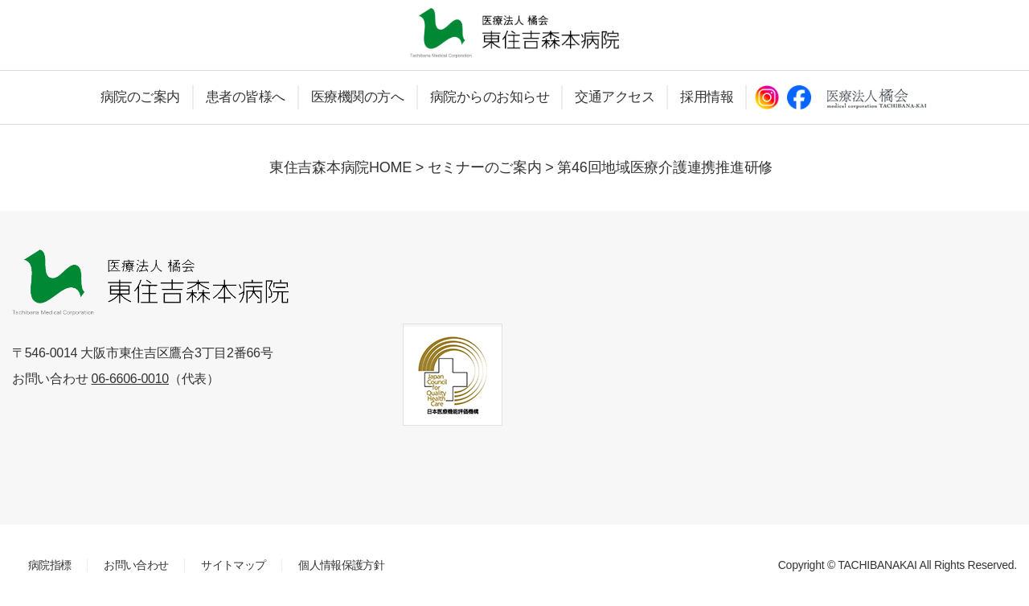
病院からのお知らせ (490, 97)
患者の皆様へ (245, 97)
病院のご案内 (140, 97)
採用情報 (706, 97)
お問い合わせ (136, 565)
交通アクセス (614, 97)
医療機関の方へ (357, 97)
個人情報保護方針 (341, 565)
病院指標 (49, 565)
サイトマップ (233, 565)
